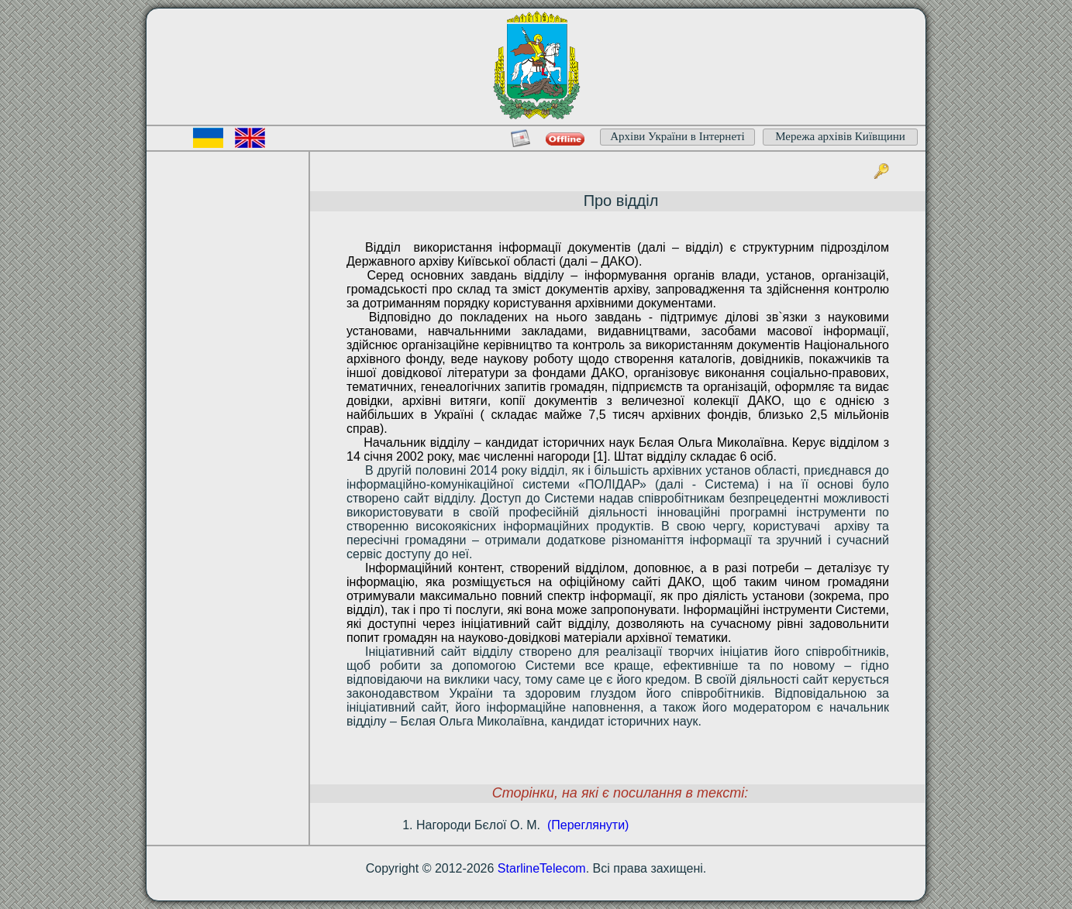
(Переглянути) (588, 825)
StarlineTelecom (542, 868)
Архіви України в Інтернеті (677, 136)
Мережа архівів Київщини (840, 136)
